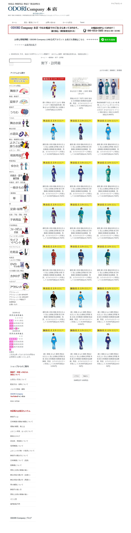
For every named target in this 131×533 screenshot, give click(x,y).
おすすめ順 (104, 70)
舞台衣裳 (19, 124)
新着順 (119, 70)
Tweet (82, 22)
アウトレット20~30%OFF (18, 295)
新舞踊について (16, 465)
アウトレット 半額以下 (17, 299)
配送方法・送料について (19, 384)
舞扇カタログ (15, 436)
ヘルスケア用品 (14, 260)
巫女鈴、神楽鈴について (19, 441)
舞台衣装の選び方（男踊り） (20, 480)
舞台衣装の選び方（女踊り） (20, 475)
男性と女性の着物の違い (19, 470)
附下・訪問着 (59, 57)
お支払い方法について (18, 379)
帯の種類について (16, 485)
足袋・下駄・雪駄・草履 (19, 210)
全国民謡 (12, 302)
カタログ (19, 277)
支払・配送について (29, 22)
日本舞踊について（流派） (20, 460)
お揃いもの (13, 304)
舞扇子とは (14, 417)
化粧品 (19, 253)
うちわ (19, 113)
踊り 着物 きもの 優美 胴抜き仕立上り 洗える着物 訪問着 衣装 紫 (108, 314)
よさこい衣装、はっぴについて (21, 431)
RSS (12, 401)
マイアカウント (115, 3)
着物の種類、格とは (17, 426)
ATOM (17, 401)
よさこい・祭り (19, 146)
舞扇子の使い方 (16, 489)
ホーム (13, 22)
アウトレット (19, 288)
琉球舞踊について (16, 446)
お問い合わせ (48, 22)
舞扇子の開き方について (19, 455)
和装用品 (19, 156)
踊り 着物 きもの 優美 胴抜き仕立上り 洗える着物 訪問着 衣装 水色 (81, 314)
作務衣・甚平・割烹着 (19, 178)
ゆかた (19, 167)
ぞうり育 (13, 499)
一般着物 (50, 57)
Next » (85, 376)
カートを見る (65, 22)
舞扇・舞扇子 (19, 92)
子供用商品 (19, 221)
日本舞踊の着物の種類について (21, 421)
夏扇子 (19, 103)
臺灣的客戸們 (15, 504)
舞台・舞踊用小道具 (19, 135)
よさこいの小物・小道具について (22, 451)
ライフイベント (19, 242)
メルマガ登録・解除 (17, 389)
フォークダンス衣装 (19, 232)
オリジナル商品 (19, 81)
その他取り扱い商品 (19, 266)
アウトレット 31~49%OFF (18, 297)
